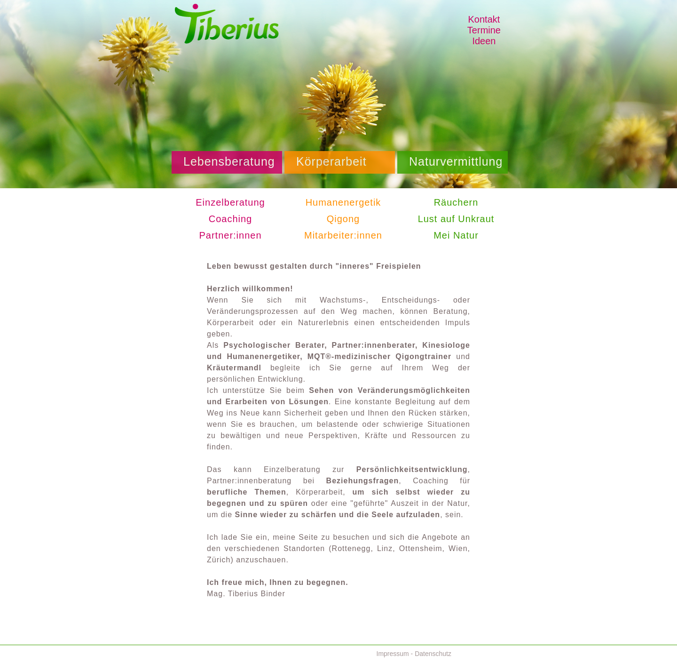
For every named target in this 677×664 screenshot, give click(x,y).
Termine (484, 30)
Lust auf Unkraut (456, 219)
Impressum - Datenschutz (414, 653)
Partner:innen (230, 235)
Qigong (343, 219)
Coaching (230, 219)
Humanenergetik (343, 202)
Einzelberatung (230, 202)
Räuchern (456, 202)
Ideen (484, 41)
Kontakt (484, 19)
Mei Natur (456, 235)
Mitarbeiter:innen (343, 235)
